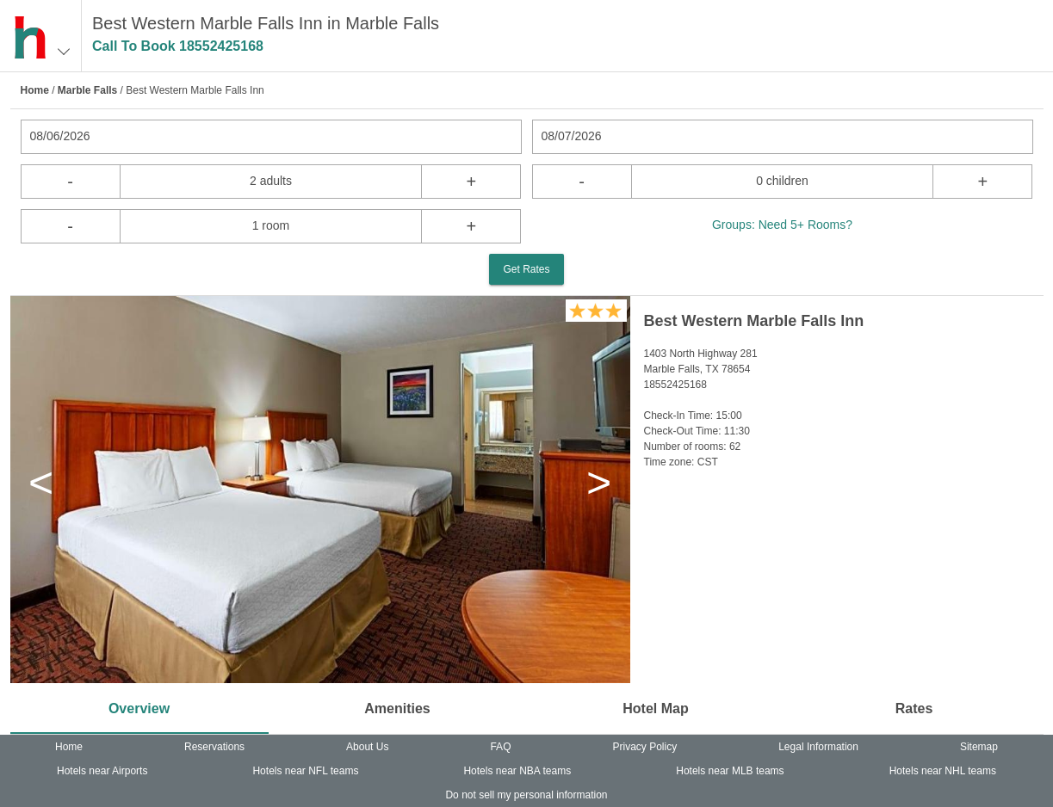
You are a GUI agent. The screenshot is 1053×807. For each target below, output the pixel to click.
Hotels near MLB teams (730, 771)
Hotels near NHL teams (942, 771)
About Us (367, 747)
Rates (914, 708)
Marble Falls (87, 90)
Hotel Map (655, 708)
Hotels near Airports (102, 771)
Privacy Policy (644, 747)
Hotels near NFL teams (305, 771)
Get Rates (526, 269)
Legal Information (818, 747)
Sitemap (979, 747)
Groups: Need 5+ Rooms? (782, 224)
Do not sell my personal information (526, 795)
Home (35, 90)
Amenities (397, 708)
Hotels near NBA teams (517, 771)
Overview (139, 708)
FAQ (500, 747)
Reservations (214, 747)
